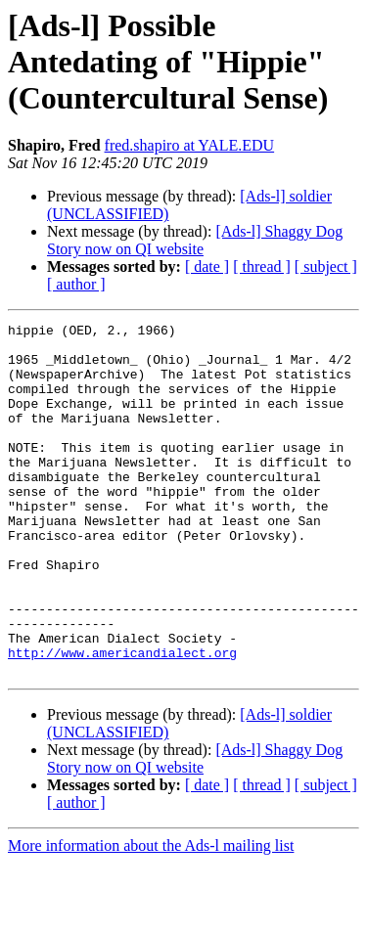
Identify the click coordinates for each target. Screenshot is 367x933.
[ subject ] (326, 266)
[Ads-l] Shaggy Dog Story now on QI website (195, 240)
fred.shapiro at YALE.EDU (190, 145)
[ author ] (76, 284)
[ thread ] (262, 266)
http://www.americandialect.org (122, 720)
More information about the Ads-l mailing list (151, 916)
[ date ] (207, 266)
